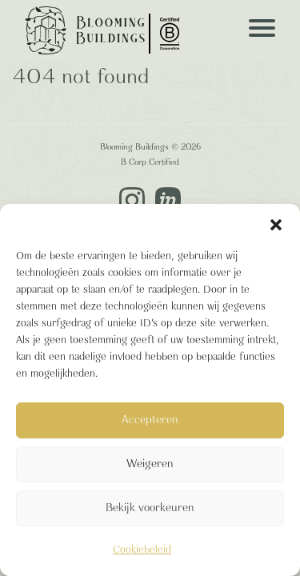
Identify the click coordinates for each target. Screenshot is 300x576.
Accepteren (150, 420)
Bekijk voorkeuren (150, 508)
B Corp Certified (150, 162)
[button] (276, 224)
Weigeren (150, 464)
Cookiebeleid (142, 550)
